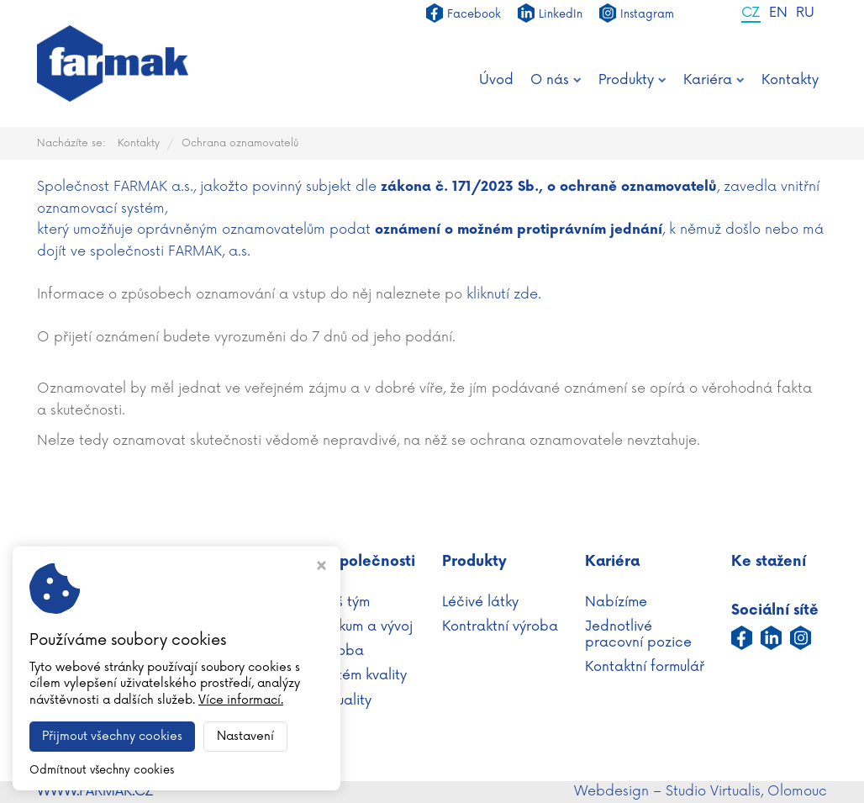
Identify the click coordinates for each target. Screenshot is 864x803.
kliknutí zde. (503, 294)
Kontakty (790, 79)
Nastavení (245, 736)
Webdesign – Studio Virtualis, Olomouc (700, 791)
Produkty (632, 79)
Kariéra (714, 79)
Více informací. (240, 700)
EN (778, 13)
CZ (751, 13)
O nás (556, 79)
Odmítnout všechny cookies (101, 770)
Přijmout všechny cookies (112, 736)
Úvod (496, 79)
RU (805, 13)
